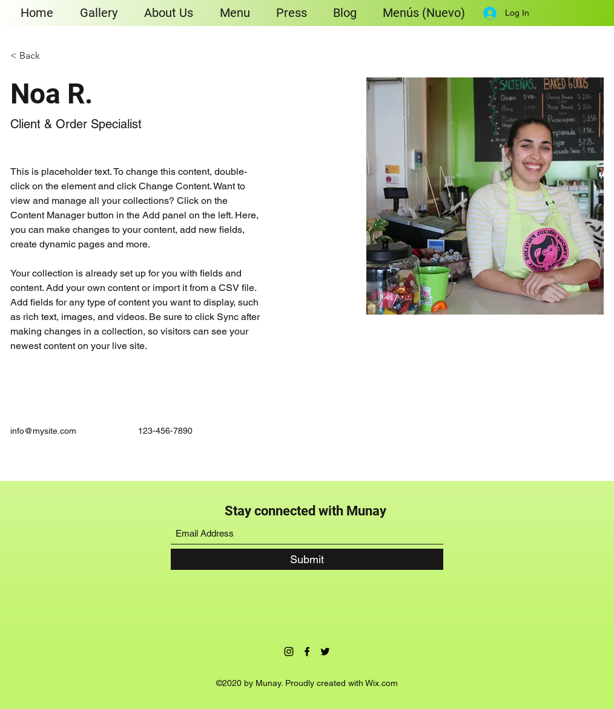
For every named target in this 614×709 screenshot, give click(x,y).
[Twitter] (325, 651)
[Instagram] (289, 651)
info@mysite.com (43, 431)
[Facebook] (307, 651)
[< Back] (34, 56)
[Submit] (307, 559)
